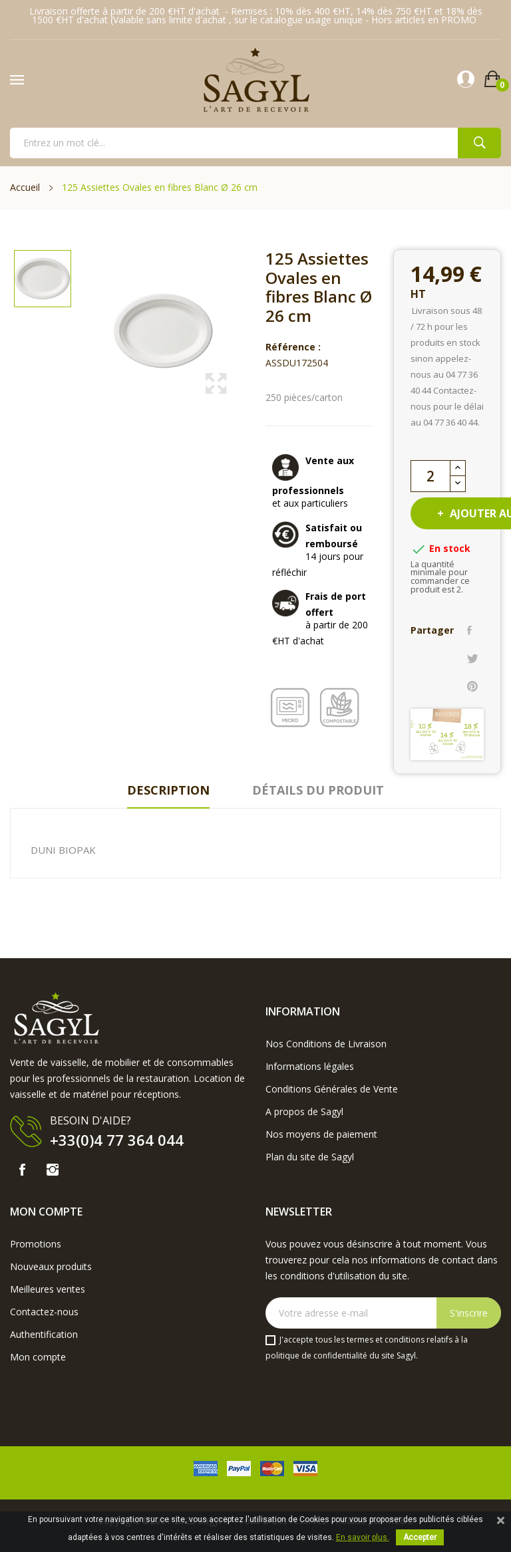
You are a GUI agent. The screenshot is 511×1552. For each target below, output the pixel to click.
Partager (469, 630)
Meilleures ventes (47, 1289)
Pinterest (472, 686)
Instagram (53, 1170)
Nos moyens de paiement (321, 1134)
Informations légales (309, 1066)
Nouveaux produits (51, 1266)
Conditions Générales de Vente (331, 1089)
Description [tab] (168, 790)
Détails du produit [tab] (318, 790)
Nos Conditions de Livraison (326, 1043)
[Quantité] (430, 476)
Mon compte (38, 1357)
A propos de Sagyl (304, 1111)
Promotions (35, 1243)
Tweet (472, 658)
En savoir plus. (362, 1537)
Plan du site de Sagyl (309, 1156)
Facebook (22, 1170)
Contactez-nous (44, 1311)
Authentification (44, 1334)
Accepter (419, 1537)
